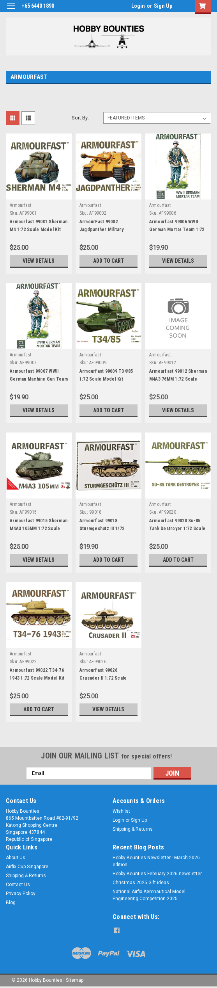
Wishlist (121, 811)
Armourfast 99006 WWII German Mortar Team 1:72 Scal (177, 229)
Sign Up (163, 6)
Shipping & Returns (133, 829)
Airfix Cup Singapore (27, 866)
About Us (15, 857)
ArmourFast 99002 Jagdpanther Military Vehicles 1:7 (101, 229)
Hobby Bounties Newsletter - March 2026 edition (156, 861)
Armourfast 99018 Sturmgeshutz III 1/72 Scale (101, 528)
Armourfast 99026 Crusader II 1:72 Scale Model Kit (103, 678)
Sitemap (74, 980)
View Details (39, 261)
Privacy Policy (20, 893)
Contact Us (18, 884)
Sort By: (80, 118)
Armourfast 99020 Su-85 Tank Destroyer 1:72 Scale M (177, 528)
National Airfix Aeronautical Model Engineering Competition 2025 (149, 895)
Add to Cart (108, 261)
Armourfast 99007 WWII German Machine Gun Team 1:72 (39, 379)
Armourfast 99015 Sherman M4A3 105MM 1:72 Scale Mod (38, 528)
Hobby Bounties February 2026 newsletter (157, 873)
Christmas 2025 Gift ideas (141, 882)
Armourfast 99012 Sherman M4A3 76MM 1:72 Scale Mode (178, 379)
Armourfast (21, 205)
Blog (11, 902)
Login (138, 6)
